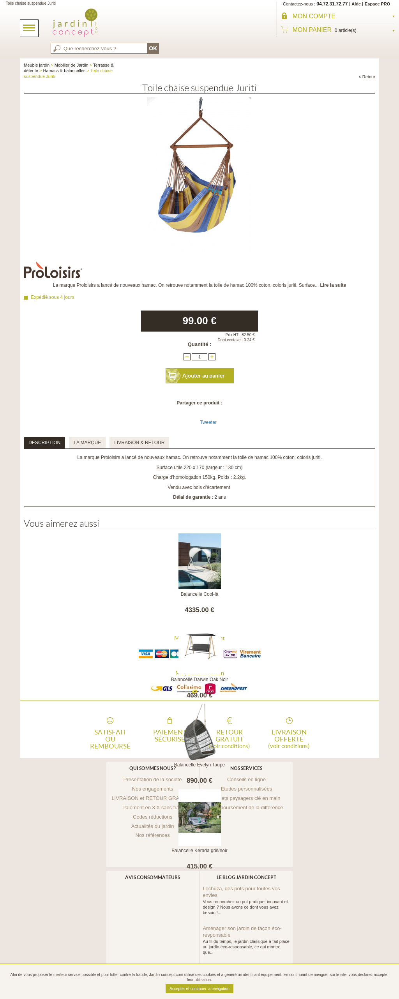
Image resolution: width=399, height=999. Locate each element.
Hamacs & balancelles (64, 70)
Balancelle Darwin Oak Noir (199, 679)
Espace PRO (377, 4)
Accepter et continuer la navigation (199, 989)
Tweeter (208, 422)
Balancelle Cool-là (200, 594)
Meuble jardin (36, 65)
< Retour (366, 76)
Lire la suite (333, 285)
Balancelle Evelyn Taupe (199, 765)
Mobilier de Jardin (71, 65)
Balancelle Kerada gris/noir (199, 850)
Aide (356, 4)
